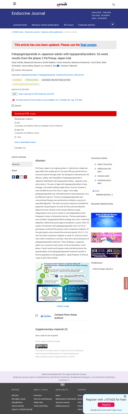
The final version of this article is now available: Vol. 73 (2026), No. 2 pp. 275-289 (49, 100)
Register (106, 404)
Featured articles (86, 24)
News (58, 395)
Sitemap (81, 409)
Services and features (43, 399)
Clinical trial (79, 74)
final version (88, 45)
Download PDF (25, 113)
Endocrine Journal (32, 32)
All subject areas (18, 399)
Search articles (18, 406)
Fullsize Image (63, 306)
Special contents (63, 402)
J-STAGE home (17, 32)
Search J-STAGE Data (22, 409)
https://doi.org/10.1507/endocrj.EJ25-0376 (36, 94)
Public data (38, 402)
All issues (69, 24)
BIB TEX (20, 130)
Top (62, 384)
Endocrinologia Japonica (103, 268)
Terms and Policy (41, 406)
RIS (18, 122)
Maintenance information (66, 399)
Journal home (20, 24)
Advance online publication (45, 24)
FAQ (79, 402)
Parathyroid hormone (64, 74)
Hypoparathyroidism (29, 74)
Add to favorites (104, 164)
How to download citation (25, 142)
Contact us (20, 147)
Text (19, 137)
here (120, 410)
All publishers (17, 402)
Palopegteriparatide (47, 74)
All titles (15, 395)
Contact (81, 406)
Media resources (62, 406)
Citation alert (103, 175)
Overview (38, 395)
